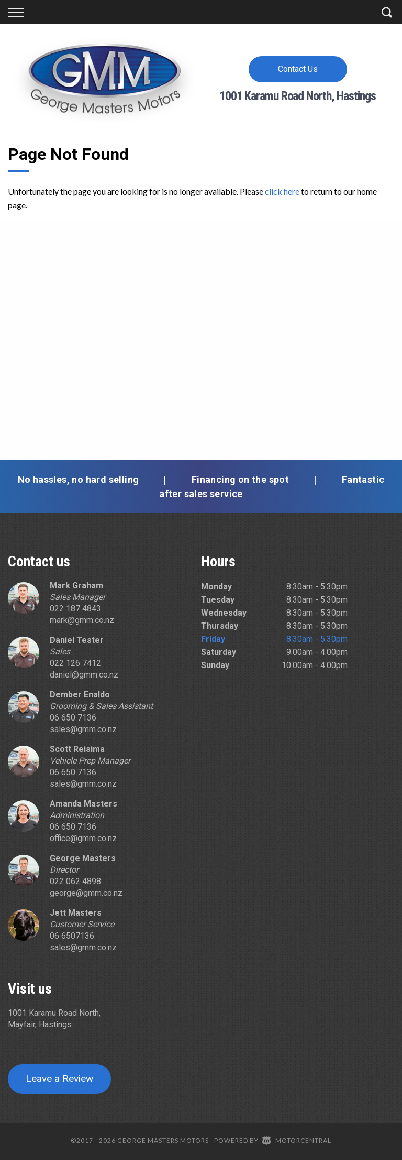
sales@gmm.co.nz (83, 729)
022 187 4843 (75, 609)
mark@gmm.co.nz (82, 620)
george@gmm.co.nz (86, 893)
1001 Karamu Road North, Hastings (297, 96)
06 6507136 (72, 936)
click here (282, 191)
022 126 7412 (75, 663)
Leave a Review (59, 1078)
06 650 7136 (73, 718)
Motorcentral (296, 1140)
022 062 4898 (75, 881)
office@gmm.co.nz (83, 838)
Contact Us (298, 69)
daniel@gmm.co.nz (84, 675)
